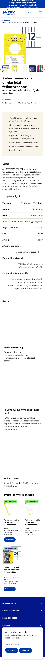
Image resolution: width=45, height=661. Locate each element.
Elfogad (25, 650)
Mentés (11, 650)
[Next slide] (43, 69)
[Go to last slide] (2, 69)
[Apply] (30, 12)
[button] (5, 68)
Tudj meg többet (12, 644)
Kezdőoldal (6, 20)
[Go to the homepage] (8, 12)
